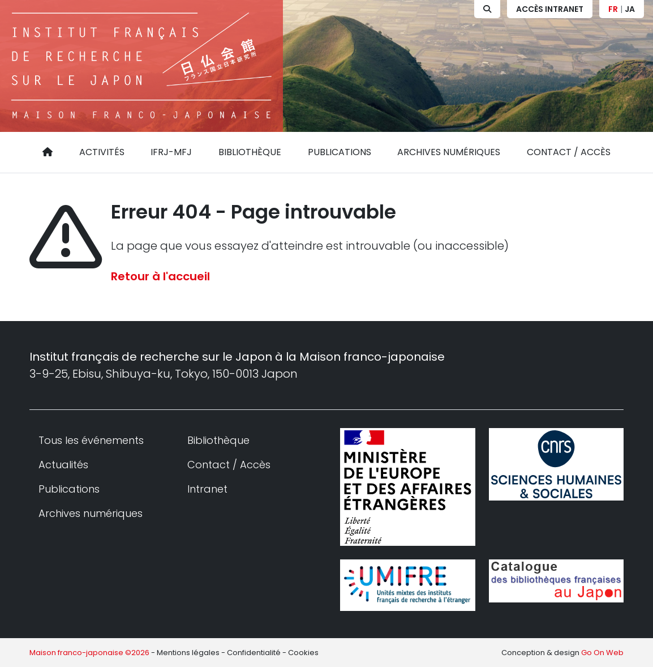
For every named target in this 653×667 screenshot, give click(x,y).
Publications (339, 152)
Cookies (303, 652)
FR (613, 9)
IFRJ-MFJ (171, 152)
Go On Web (602, 652)
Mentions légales (188, 652)
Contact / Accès (569, 152)
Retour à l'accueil (160, 276)
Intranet (207, 489)
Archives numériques (448, 152)
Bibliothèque (249, 152)
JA (630, 9)
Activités (101, 152)
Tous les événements (91, 440)
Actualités (63, 465)
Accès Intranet (549, 9)
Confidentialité (254, 652)
